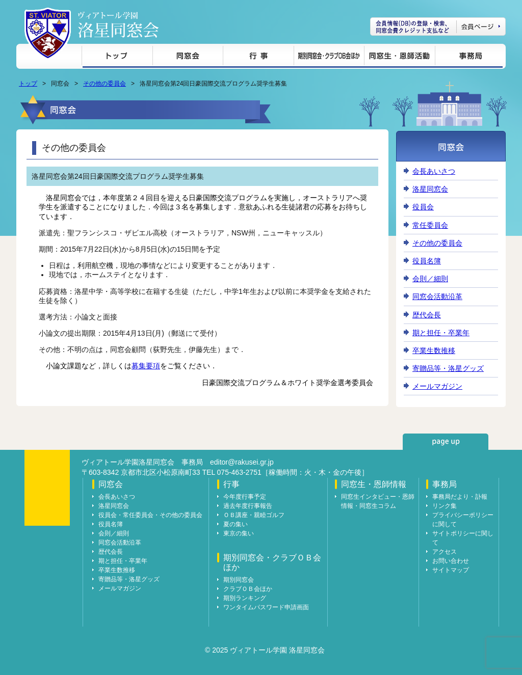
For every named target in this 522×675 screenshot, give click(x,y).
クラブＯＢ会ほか (247, 588)
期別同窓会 (238, 579)
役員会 (423, 207)
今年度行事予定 (244, 496)
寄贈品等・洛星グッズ (448, 368)
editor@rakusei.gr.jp (242, 462)
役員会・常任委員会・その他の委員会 (150, 515)
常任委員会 (430, 225)
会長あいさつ (433, 171)
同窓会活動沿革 (437, 296)
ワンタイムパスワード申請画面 (266, 607)
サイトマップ (450, 570)
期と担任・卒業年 (440, 333)
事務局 (469, 57)
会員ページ (438, 26)
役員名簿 (426, 261)
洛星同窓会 (430, 189)
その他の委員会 (104, 83)
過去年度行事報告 (247, 505)
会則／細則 (430, 279)
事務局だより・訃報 (459, 496)
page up (445, 442)
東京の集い (238, 533)
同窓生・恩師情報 (399, 57)
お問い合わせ (450, 560)
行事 (258, 57)
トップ (117, 57)
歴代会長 (426, 315)
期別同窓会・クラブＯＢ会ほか (329, 57)
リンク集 (444, 505)
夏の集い (235, 524)
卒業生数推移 (433, 350)
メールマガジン (437, 386)
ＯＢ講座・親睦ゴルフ (253, 515)
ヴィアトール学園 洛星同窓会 (118, 24)
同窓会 (187, 57)
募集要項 (146, 366)
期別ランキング (244, 598)
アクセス (444, 551)
